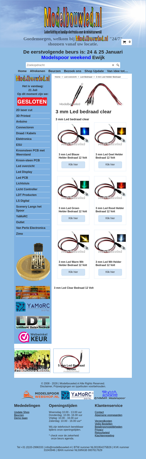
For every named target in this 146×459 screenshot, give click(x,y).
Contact (99, 412)
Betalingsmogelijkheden (108, 426)
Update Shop (21, 412)
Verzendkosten (103, 421)
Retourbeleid (102, 432)
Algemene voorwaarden (108, 415)
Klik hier (73, 164)
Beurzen (19, 415)
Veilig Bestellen (104, 423)
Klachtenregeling (104, 435)
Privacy (99, 429)
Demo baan (21, 418)
